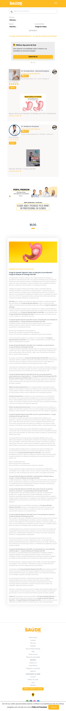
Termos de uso (33, 654)
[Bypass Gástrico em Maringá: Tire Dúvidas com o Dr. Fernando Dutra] (33, 105)
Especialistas (33, 665)
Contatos (33, 640)
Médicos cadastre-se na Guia (33, 689)
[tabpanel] (33, 51)
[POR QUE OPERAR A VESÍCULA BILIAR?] (33, 160)
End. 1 (24, 76)
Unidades (33, 646)
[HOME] (16, 5)
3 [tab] (34, 62)
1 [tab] (31, 62)
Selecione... (12, 20)
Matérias (33, 671)
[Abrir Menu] (55, 3)
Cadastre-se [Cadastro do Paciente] (33, 663)
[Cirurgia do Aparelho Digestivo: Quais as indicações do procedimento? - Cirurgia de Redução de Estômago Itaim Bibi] (33, 420)
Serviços (33, 677)
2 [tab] (33, 62)
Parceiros (33, 643)
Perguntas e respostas (33, 668)
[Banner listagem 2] (33, 212)
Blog (33, 651)
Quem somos (33, 637)
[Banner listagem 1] (33, 197)
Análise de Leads (33, 679)
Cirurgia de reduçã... (41, 27)
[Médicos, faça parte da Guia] (33, 56)
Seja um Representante (33, 649)
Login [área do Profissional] (33, 682)
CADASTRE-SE (33, 57)
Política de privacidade (33, 657)
